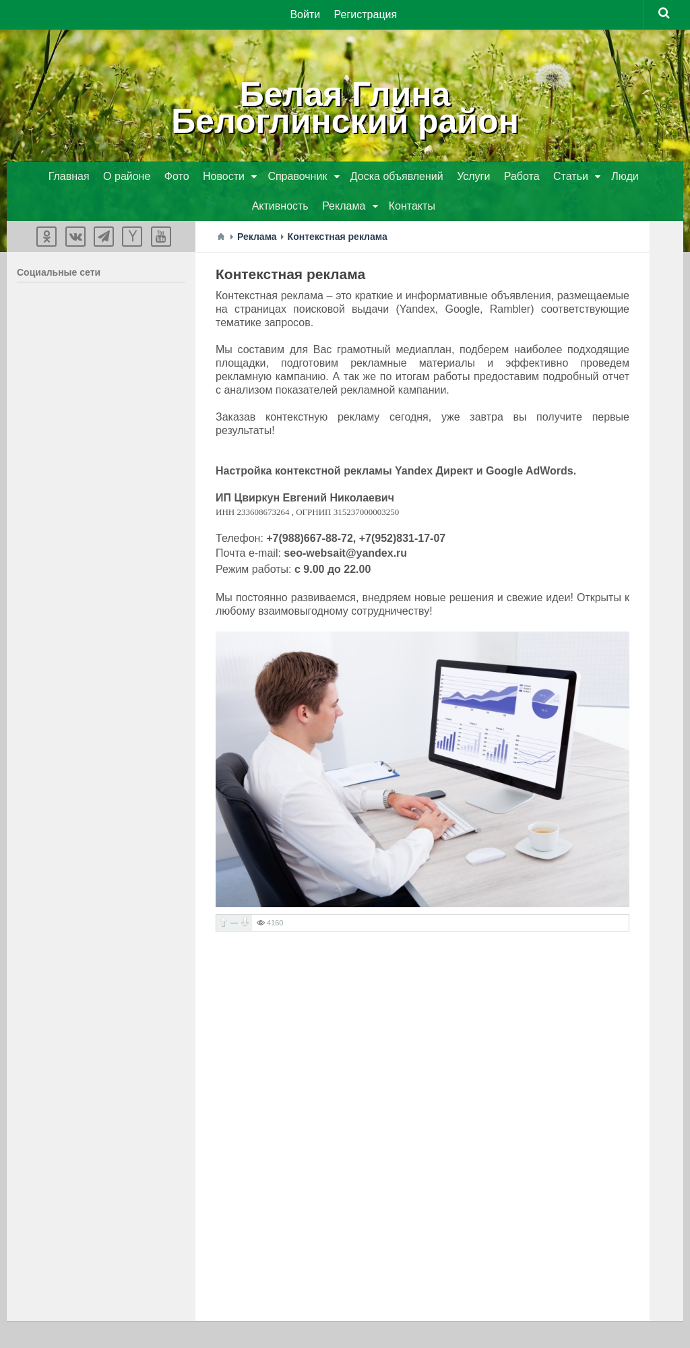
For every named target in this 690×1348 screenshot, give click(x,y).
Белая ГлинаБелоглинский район (345, 107)
